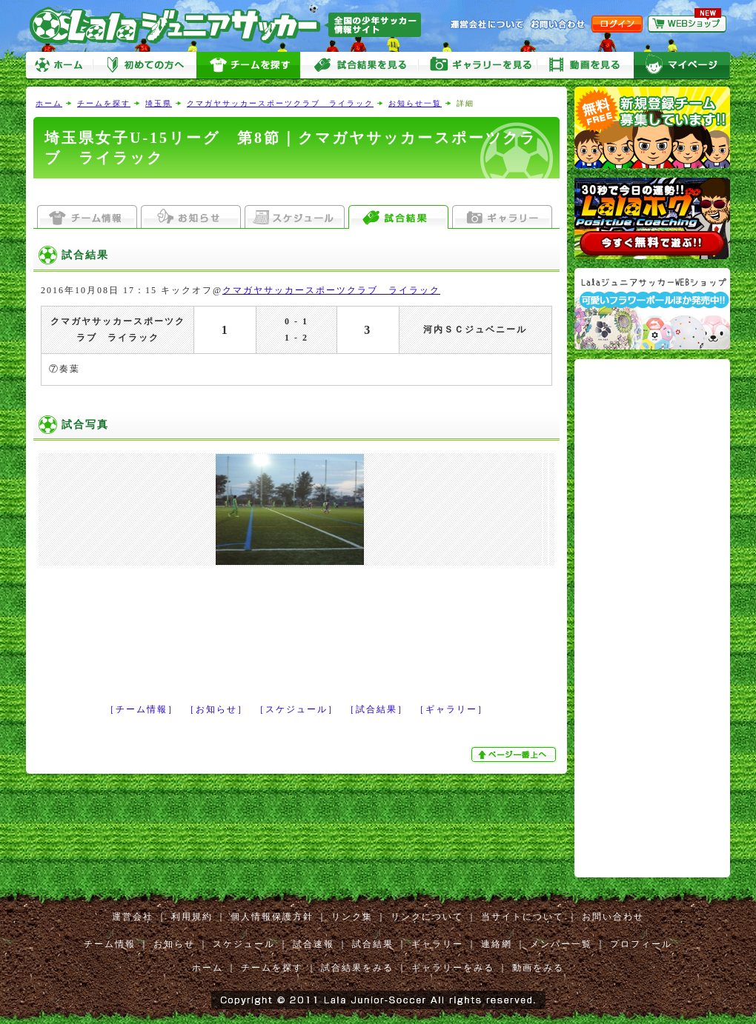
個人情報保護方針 (272, 916)
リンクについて (427, 916)
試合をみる (359, 65)
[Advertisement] (296, 192)
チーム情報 (110, 944)
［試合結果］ (376, 709)
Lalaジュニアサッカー (231, 25)
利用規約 (192, 916)
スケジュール (244, 944)
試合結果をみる (357, 968)
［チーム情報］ (141, 709)
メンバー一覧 (561, 944)
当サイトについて (522, 916)
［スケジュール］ (296, 709)
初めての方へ (144, 65)
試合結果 (373, 944)
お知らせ (174, 944)
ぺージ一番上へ (515, 754)
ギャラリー (437, 944)
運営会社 (132, 916)
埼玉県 (158, 103)
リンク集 (352, 916)
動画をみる (585, 65)
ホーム (59, 65)
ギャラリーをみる (478, 65)
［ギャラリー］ (451, 709)
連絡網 (496, 944)
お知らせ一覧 (415, 103)
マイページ (682, 65)
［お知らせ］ (216, 709)
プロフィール (641, 944)
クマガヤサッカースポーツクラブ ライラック (280, 103)
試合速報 (313, 944)
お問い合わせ (613, 916)
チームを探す (248, 65)
